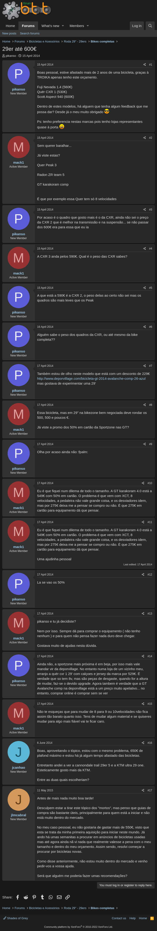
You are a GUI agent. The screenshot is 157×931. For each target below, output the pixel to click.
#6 (150, 326)
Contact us (119, 918)
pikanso (11, 55)
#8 (150, 405)
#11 (150, 522)
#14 (150, 656)
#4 (150, 248)
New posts (9, 33)
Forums (28, 26)
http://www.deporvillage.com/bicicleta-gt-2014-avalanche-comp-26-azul (91, 378)
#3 (150, 209)
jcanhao (18, 767)
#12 (150, 574)
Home (10, 26)
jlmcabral (18, 815)
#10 (150, 483)
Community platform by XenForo (78, 926)
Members (77, 26)
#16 (150, 742)
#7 (150, 366)
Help (133, 918)
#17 (150, 790)
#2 (150, 137)
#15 (150, 703)
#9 (150, 444)
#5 (150, 287)
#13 (150, 613)
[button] (63, 25)
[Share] (145, 64)
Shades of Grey (15, 918)
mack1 (18, 162)
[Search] (150, 25)
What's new (50, 26)
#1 (150, 64)
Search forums (30, 33)
